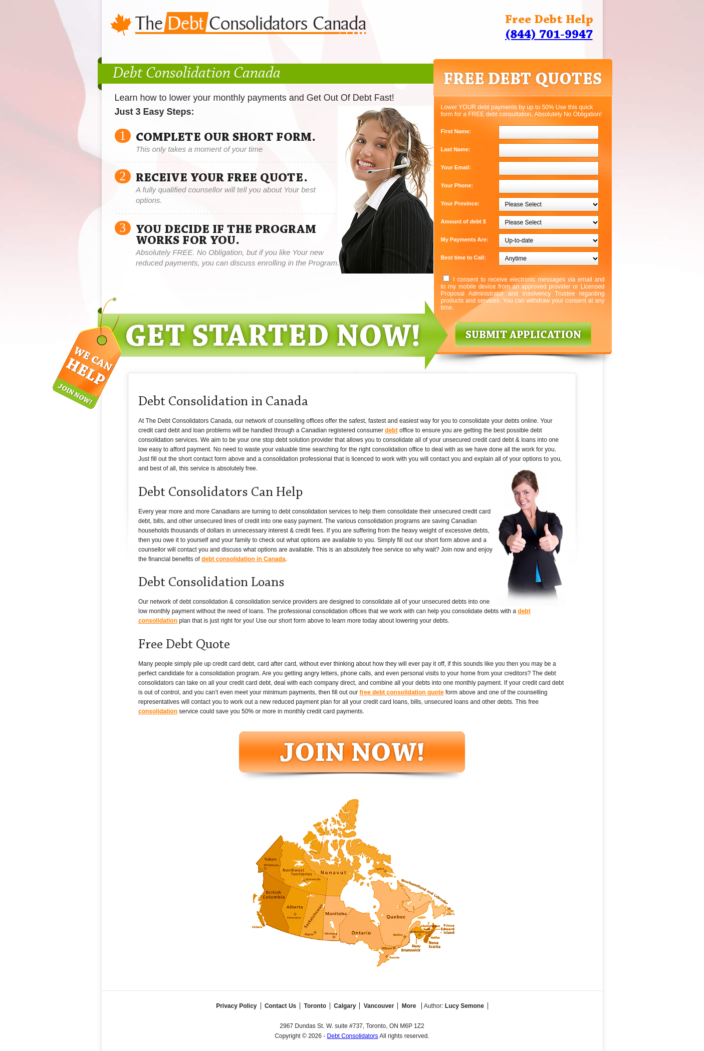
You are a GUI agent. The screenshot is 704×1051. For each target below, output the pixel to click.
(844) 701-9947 (549, 35)
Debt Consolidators (352, 1035)
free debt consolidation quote (402, 692)
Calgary (345, 1005)
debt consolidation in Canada (243, 559)
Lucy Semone (464, 1005)
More (409, 1005)
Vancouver (379, 1005)
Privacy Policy (236, 1005)
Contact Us (280, 1005)
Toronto (315, 1005)
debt (391, 430)
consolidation (157, 711)
